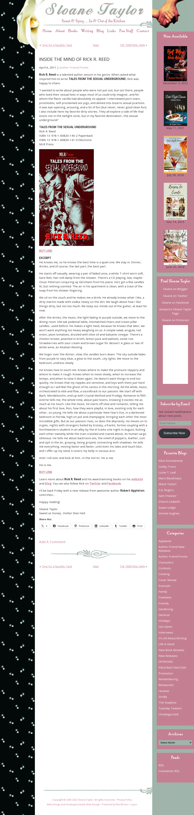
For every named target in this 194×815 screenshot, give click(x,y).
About (60, 30)
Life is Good (166, 644)
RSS (161, 765)
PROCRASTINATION (172, 667)
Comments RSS (169, 771)
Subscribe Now (174, 433)
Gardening (166, 609)
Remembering (168, 679)
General (164, 615)
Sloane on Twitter (175, 296)
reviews (164, 691)
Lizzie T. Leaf (167, 472)
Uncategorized (168, 714)
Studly (163, 696)
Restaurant (166, 685)
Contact (143, 30)
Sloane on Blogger (175, 289)
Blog (100, 30)
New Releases (168, 656)
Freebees (165, 597)
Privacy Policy (124, 799)
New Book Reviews (171, 650)
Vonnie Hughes (169, 513)
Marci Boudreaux (170, 478)
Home (47, 30)
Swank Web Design (89, 804)
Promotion (166, 673)
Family (163, 591)
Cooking (164, 574)
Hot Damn (165, 626)
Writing (87, 30)
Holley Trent (167, 466)
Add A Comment (52, 542)
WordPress (122, 804)
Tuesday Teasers (170, 708)
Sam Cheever (168, 496)
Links (111, 30)
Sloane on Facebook (175, 302)
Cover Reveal (167, 580)
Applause (165, 541)
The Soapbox (167, 702)
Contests (165, 568)
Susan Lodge (167, 507)
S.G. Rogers (166, 490)
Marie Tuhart (167, 484)
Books (73, 30)
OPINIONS (166, 661)
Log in (134, 804)
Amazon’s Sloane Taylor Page (175, 311)
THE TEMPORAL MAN (132, 45)
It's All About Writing (173, 638)
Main (96, 45)
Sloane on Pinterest (175, 320)
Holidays (164, 620)
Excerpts (164, 586)
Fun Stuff (126, 30)
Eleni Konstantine (171, 460)
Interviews (166, 632)
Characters (166, 562)
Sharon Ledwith (169, 501)
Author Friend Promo (74, 67)
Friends (164, 603)
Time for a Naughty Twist (57, 45)
